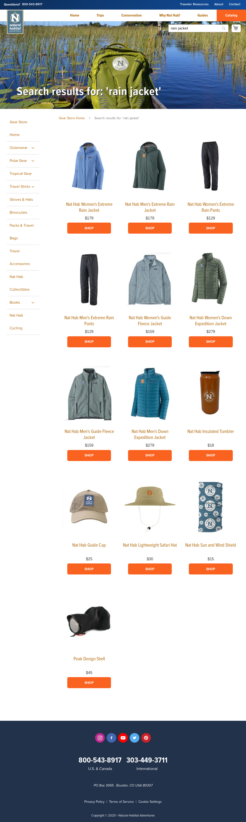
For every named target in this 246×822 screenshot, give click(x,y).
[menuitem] (23, 148)
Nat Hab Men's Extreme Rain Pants (89, 321)
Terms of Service (121, 802)
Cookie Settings (150, 802)
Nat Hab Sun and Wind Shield (210, 545)
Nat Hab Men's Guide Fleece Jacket (89, 435)
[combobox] (198, 28)
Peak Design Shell (89, 659)
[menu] (27, 225)
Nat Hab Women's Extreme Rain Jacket (89, 207)
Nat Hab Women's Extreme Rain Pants (211, 207)
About (218, 4)
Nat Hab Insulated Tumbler (210, 432)
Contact (234, 4)
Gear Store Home (72, 118)
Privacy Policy (94, 802)
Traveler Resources (194, 4)
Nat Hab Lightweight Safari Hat (150, 545)
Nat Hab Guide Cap (89, 545)
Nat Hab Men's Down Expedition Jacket (150, 435)
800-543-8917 (32, 4)
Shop (89, 228)
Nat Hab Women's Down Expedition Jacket (211, 321)
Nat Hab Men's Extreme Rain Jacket (150, 207)
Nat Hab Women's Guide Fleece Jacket (150, 321)
